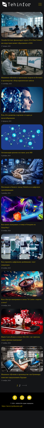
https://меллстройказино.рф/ (12, 406)
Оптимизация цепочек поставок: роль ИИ (16, 152)
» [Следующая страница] (24, 385)
